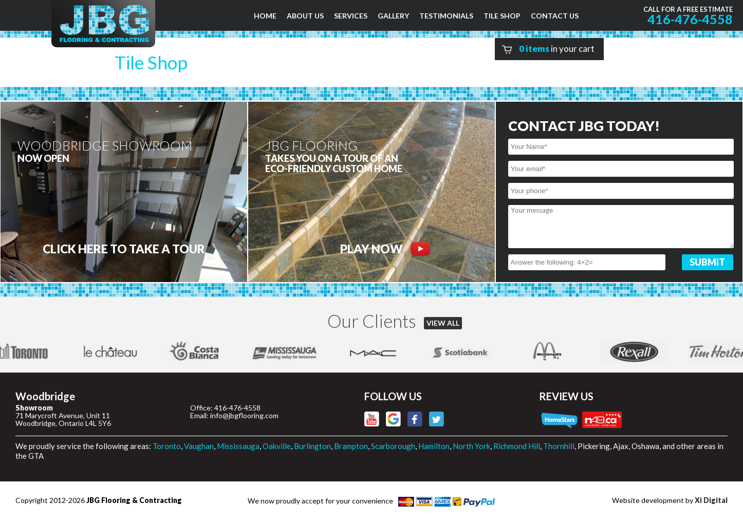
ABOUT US (305, 15)
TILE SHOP (502, 15)
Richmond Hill (516, 446)
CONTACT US (555, 15)
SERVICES (350, 15)
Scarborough (393, 446)
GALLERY (393, 15)
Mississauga (238, 446)
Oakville (277, 446)
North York (471, 446)
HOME (265, 15)
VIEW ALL (442, 323)
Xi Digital (711, 500)
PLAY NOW (385, 249)
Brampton (351, 446)
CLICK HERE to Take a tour (124, 249)
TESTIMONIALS (446, 15)
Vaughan (199, 446)
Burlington (312, 446)
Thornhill (558, 446)
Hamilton (434, 446)
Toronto (167, 446)
